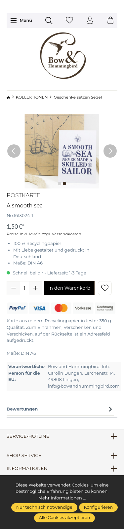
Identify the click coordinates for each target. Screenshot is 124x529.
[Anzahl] (24, 288)
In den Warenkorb (69, 288)
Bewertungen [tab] (60, 409)
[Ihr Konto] (90, 21)
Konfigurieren (98, 507)
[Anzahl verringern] (13, 288)
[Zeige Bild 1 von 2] (59, 183)
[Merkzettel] (69, 21)
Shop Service (24, 455)
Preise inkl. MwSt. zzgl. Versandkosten (44, 233)
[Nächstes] (110, 151)
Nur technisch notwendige (44, 507)
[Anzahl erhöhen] (35, 288)
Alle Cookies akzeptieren (64, 517)
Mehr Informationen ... (62, 497)
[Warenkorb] (110, 21)
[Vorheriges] (14, 151)
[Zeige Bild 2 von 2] (64, 183)
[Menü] (21, 20)
